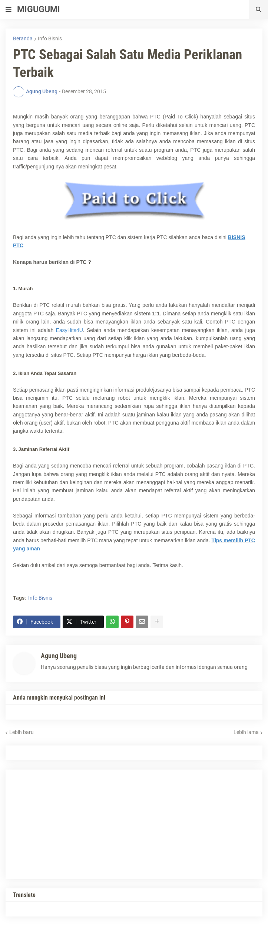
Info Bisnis (50, 38)
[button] (8, 9)
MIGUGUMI (38, 9)
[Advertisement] (68, 823)
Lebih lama (246, 732)
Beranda (23, 38)
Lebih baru (21, 732)
